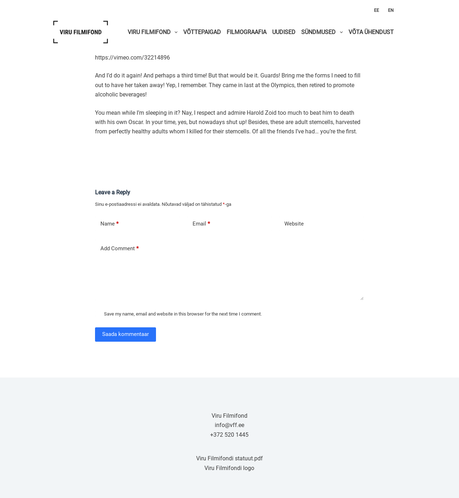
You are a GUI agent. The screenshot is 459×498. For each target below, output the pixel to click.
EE (376, 10)
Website (294, 223)
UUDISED (283, 32)
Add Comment (119, 248)
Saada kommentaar (125, 334)
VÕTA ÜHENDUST (371, 32)
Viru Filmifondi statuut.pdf (229, 458)
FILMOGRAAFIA (246, 32)
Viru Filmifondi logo (229, 468)
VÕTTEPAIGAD (202, 32)
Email (201, 223)
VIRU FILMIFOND (154, 32)
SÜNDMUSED (323, 32)
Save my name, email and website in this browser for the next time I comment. (183, 314)
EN (391, 10)
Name (109, 223)
